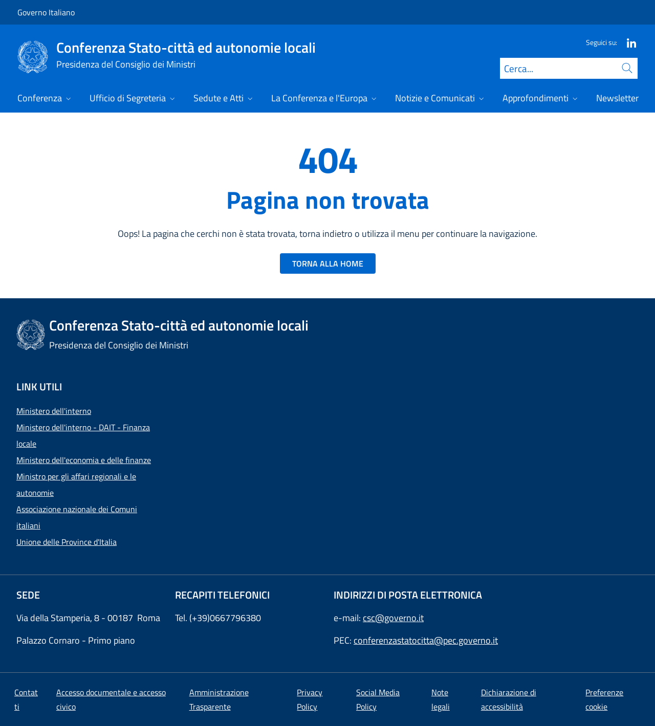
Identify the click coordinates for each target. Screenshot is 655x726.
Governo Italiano (46, 12)
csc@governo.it (393, 618)
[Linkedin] (627, 42)
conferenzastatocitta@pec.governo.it (426, 640)
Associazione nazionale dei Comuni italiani (76, 517)
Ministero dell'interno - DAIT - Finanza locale (83, 435)
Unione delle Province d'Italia (66, 542)
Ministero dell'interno (53, 411)
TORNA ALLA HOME (327, 263)
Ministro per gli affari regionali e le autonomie (76, 484)
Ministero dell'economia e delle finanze (83, 460)
